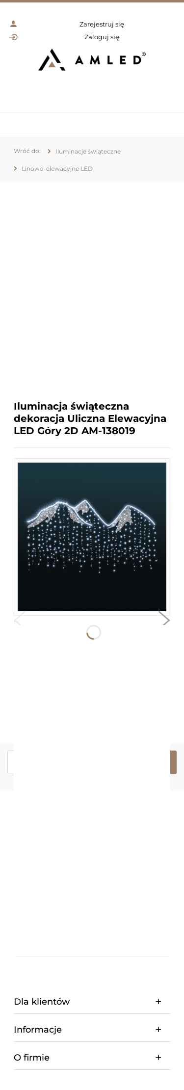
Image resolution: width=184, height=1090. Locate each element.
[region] (92, 284)
